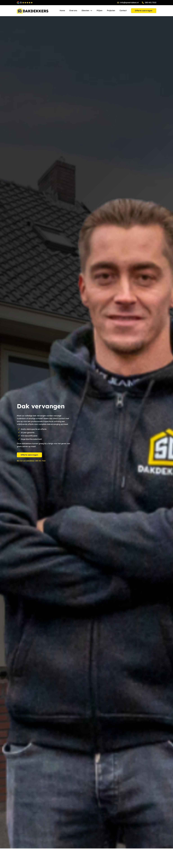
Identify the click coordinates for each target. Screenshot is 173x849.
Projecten (111, 10)
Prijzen (99, 10)
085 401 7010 (40, 461)
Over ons (73, 10)
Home (62, 10)
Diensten (85, 10)
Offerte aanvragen (29, 455)
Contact (123, 10)
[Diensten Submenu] (91, 10)
